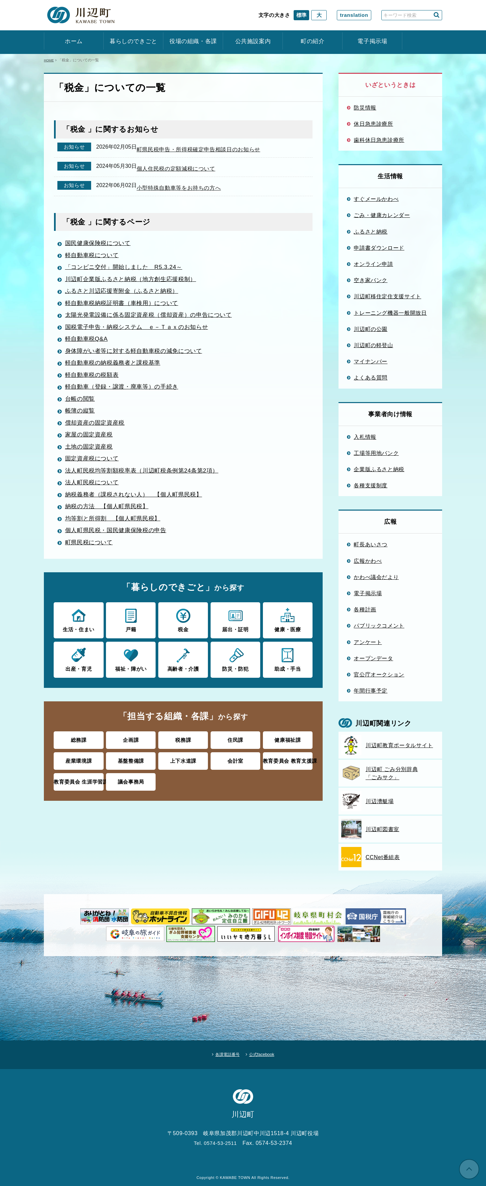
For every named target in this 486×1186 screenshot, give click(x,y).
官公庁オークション (379, 674)
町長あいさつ (370, 544)
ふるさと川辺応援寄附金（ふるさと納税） (125, 299)
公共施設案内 (253, 41)
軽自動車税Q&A (88, 346)
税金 (183, 627)
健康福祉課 (287, 746)
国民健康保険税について (100, 251)
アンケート (368, 642)
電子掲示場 (372, 41)
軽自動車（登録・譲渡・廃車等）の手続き (125, 394)
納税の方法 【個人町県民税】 (110, 514)
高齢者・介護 (183, 666)
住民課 (235, 746)
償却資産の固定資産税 (97, 430)
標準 (301, 15)
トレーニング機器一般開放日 (390, 313)
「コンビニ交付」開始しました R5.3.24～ (127, 275)
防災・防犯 (235, 666)
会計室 (235, 766)
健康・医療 (288, 627)
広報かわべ (368, 561)
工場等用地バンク (376, 453)
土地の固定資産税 (91, 454)
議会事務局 (130, 786)
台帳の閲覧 (81, 406)
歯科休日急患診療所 (379, 140)
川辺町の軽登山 (373, 345)
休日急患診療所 (373, 124)
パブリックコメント (379, 625)
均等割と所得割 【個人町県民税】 (116, 526)
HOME (49, 60)
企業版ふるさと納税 (379, 469)
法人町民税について (94, 490)
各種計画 (365, 609)
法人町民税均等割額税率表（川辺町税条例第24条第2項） (147, 478)
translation (354, 15)
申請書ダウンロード (379, 248)
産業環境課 (78, 766)
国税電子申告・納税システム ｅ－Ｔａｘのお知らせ (141, 335)
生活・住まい (78, 627)
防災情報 (365, 107)
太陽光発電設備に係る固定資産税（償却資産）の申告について (154, 323)
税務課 (183, 746)
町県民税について (91, 550)
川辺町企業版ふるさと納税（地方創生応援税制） (135, 287)
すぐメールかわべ (376, 199)
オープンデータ (373, 658)
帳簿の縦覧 (81, 418)
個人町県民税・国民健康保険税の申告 (119, 538)
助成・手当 (288, 666)
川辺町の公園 (370, 329)
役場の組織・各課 (193, 41)
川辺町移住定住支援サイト (387, 296)
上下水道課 (183, 766)
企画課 (131, 746)
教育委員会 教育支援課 (288, 766)
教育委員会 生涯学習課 (79, 786)
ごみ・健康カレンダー (382, 215)
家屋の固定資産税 (91, 442)
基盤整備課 (130, 766)
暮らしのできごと (133, 41)
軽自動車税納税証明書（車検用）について (125, 311)
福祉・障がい (131, 666)
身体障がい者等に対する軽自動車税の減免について (138, 359)
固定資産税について (94, 466)
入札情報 (365, 437)
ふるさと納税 (370, 232)
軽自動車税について (94, 263)
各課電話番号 (223, 1052)
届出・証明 (235, 627)
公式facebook (266, 1052)
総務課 (79, 746)
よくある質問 (370, 377)
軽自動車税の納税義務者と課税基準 (116, 370)
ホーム (74, 41)
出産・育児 (78, 666)
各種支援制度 (370, 485)
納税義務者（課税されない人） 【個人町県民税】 (138, 502)
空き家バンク (370, 280)
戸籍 (131, 627)
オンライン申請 (373, 264)
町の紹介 (313, 41)
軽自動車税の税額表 (94, 382)
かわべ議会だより (376, 577)
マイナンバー (370, 361)
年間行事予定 (370, 691)
